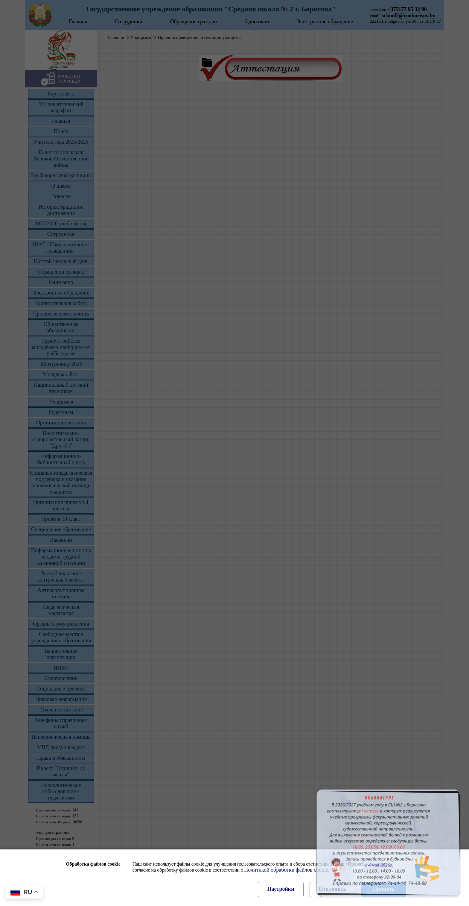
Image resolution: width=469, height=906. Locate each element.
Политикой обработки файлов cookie (286, 870)
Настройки (280, 889)
